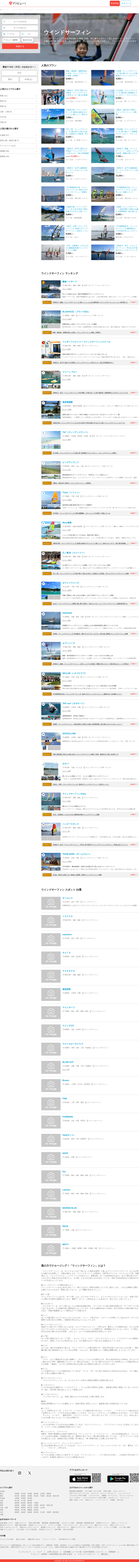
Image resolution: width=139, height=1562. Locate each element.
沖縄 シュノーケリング (119, 1523)
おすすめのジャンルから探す (81, 1487)
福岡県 (17, 1512)
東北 (1, 1493)
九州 (1, 1512)
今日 (19, 73)
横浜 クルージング (101, 1525)
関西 (1, 1505)
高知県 (36, 1510)
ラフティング (124, 1498)
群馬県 (23, 1496)
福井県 (29, 1500)
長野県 (23, 1498)
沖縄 (1, 1514)
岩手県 (23, 1493)
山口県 (42, 1507)
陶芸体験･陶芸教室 (76, 1491)
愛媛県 (29, 1510)
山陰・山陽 (4, 1507)
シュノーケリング (124, 1493)
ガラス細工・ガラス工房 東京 (27, 1529)
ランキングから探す (7, 1539)
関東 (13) (3, 96)
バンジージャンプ (102, 1500)
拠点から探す (20, 1539)
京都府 (23, 1505)
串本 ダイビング (63, 1527)
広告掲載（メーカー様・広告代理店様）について (83, 1552)
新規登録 (115, 3)
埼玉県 (36, 1496)
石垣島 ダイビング (102, 1523)
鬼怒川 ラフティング (78, 1527)
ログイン (125, 3)
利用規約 (112, 1552)
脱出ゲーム (89, 1500)
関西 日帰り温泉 (20, 1525)
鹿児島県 (56, 1512)
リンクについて (24, 1552)
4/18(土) (28, 79)
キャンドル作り (75, 1498)
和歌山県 (49, 1505)
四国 (1, 1510)
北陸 (1, 1500)
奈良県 (42, 1505)
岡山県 (29, 1507)
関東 (1, 1496)
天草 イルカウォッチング (8, 1527)
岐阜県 (23, 1503)
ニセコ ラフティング (70, 1525)
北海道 (2, 1491)
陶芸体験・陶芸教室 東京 (85, 1523)
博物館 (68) (4, 151)
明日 (10, 79)
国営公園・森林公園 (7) (9, 140)
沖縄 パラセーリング (117, 1525)
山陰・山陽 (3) (6, 112)
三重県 (36, 1503)
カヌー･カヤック (119, 1491)
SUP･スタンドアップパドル (79, 1493)
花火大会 (120, 1500)
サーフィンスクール (126, 1495)
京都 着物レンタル (6, 1523)
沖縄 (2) (3, 122)
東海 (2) (3, 101)
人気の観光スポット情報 (66, 1539)
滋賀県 (17, 1505)
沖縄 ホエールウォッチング (29, 1527)
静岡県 (17, 1503)
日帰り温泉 (107, 1491)
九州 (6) (3, 117)
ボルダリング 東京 (68, 1523)
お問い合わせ (52, 1552)
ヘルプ (39, 1552)
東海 (1, 1503)
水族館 (112, 1500)
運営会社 (104, 1554)
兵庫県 (36, 1505)
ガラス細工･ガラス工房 (93, 1491)
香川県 (23, 1510)
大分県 (42, 1512)
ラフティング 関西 (110, 1527)
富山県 (17, 1500)
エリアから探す (6, 1487)
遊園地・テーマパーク (109, 1495)
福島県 (48, 1493)
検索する (20, 46)
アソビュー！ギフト (49, 1539)
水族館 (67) (4, 135)
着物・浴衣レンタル (76, 1500)
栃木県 (17, 1496)
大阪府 (29, 1505)
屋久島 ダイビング (6, 1525)
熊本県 (36, 1512)
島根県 (23, 1507)
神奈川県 (56, 1496)
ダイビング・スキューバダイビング (103, 1493)
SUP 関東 (57, 1529)
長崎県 (29, 1512)
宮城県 (29, 1493)
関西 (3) (3, 106)
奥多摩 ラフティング (48, 1527)
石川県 (23, 1500)
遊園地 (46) (4, 156)
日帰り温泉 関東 (34, 1523)
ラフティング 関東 (54, 1525)
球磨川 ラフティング (94, 1527)
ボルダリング (113, 1498)
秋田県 (36, 1493)
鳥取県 (17, 1507)
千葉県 (42, 1496)
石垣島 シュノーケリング (37, 1525)
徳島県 (17, 1510)
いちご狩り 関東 (124, 1527)
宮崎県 (48, 1512)
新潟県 (29, 1498)
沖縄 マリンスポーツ (7, 1529)
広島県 (36, 1507)
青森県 (17, 1493)
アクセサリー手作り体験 (78, 1495)
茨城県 (29, 1496)
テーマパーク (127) (8, 146)
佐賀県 (23, 1512)
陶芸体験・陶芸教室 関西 (50, 1523)
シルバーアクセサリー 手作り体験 (94, 1498)
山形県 (42, 1493)
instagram (19, 1473)
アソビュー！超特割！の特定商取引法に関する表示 (51, 1554)
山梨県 (17, 1498)
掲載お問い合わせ (34, 1539)
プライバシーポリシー (87, 1554)
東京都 (48, 1496)
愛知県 (29, 1503)
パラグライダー (94, 1495)
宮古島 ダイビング (45, 1529)
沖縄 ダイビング (20, 1523)
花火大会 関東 (68, 1529)
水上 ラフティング (86, 1525)
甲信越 (2, 1498)
